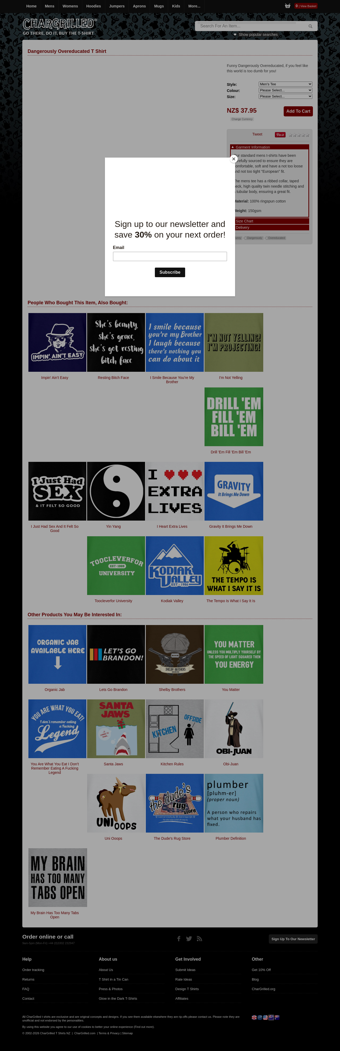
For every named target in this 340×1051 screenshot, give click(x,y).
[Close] (234, 159)
